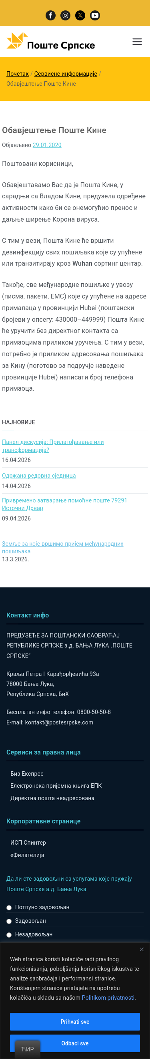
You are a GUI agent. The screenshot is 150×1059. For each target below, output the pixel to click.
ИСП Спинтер (28, 842)
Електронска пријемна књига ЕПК (56, 786)
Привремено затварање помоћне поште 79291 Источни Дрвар (65, 504)
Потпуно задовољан (42, 907)
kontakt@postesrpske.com (59, 722)
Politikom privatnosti (108, 997)
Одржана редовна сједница (39, 475)
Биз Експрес (27, 774)
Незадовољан (34, 934)
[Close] (141, 949)
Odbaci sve (75, 1043)
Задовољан (30, 921)
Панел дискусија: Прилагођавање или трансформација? (53, 446)
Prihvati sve (75, 1022)
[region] (75, 1000)
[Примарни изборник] (137, 41)
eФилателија (27, 855)
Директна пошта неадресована (52, 798)
